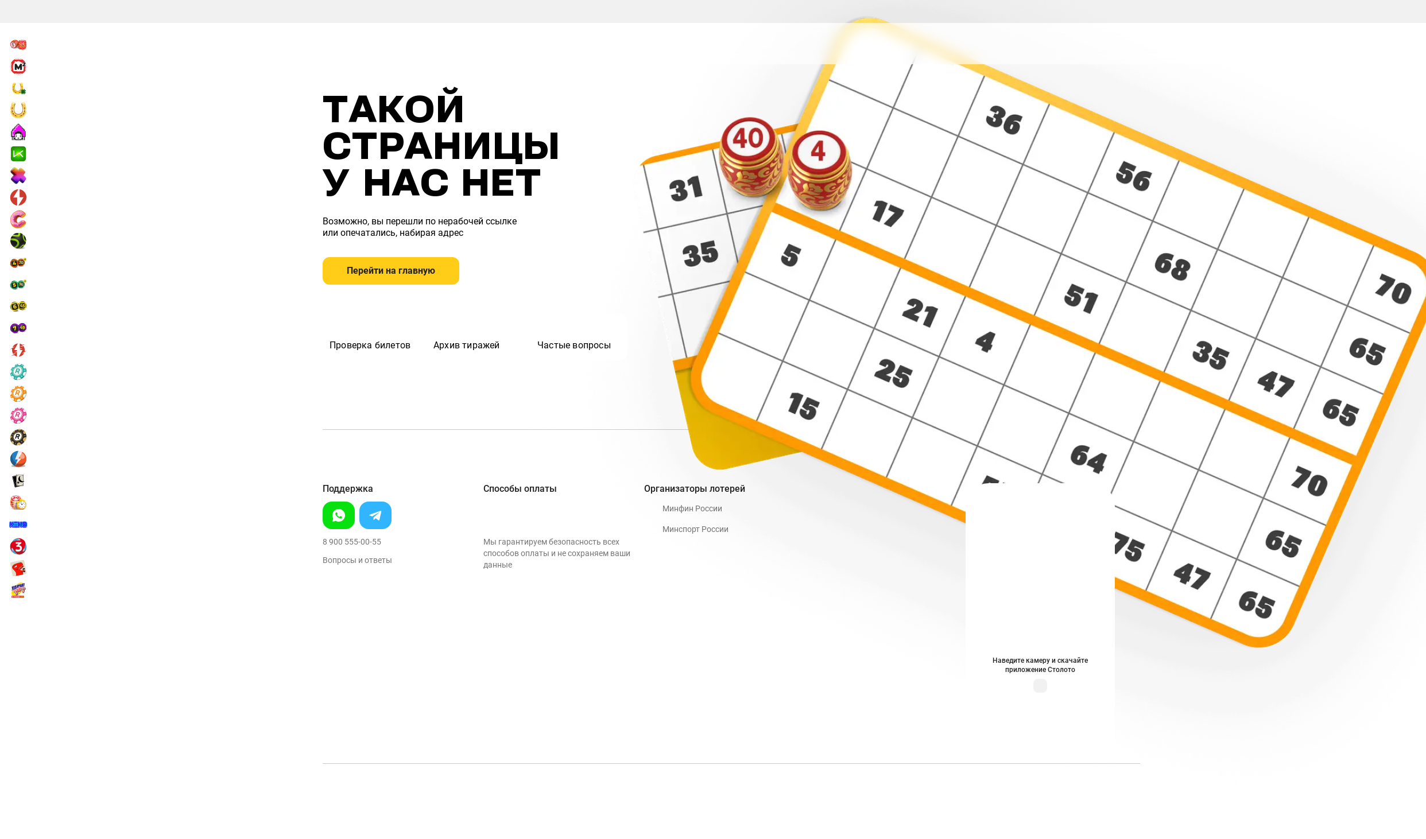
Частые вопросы (574, 336)
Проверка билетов (370, 336)
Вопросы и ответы (357, 560)
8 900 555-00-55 (352, 541)
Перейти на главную (391, 270)
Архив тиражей (466, 336)
